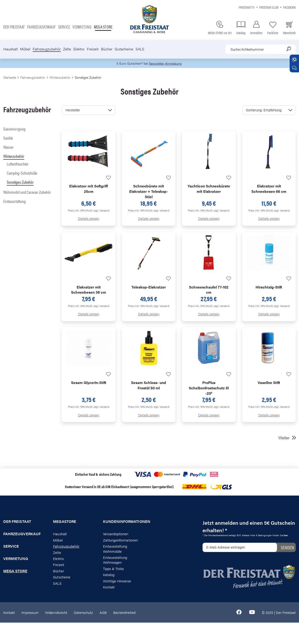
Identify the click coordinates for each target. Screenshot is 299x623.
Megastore (64, 521)
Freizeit (93, 49)
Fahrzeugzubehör (47, 49)
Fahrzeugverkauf (41, 27)
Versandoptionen (115, 534)
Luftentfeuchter (17, 164)
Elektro (79, 49)
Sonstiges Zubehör (20, 182)
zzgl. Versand (101, 210)
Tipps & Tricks (113, 568)
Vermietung (81, 27)
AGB (103, 612)
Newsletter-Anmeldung (166, 63)
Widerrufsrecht (56, 612)
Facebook (289, 7)
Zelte (67, 49)
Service (64, 27)
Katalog (108, 574)
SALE (139, 49)
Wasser (8, 147)
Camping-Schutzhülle (22, 173)
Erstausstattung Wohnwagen (115, 560)
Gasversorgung (14, 129)
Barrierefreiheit (124, 612)
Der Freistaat (14, 27)
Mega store (103, 27)
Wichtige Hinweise (117, 581)
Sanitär (8, 138)
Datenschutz (83, 612)
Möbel (25, 49)
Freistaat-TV (247, 7)
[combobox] (261, 49)
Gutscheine (124, 49)
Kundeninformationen (124, 521)
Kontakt (109, 587)
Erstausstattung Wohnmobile (115, 549)
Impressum (30, 612)
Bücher (106, 49)
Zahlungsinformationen (120, 540)
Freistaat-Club (268, 7)
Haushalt (10, 49)
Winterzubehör (13, 156)
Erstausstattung (14, 201)
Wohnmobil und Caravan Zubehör (27, 192)
